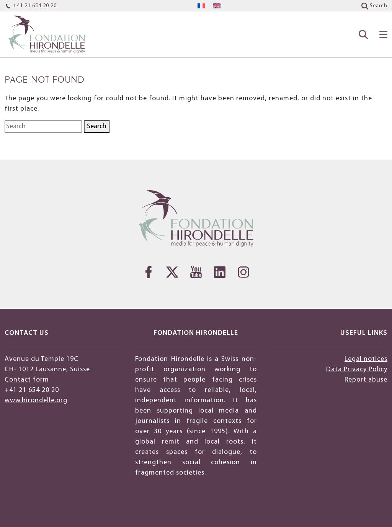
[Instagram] (243, 272)
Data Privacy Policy (356, 369)
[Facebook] (148, 272)
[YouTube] (196, 272)
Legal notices (366, 359)
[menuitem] (201, 6)
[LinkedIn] (220, 272)
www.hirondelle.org (36, 400)
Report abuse (366, 379)
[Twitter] (172, 272)
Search (96, 126)
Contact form (27, 379)
